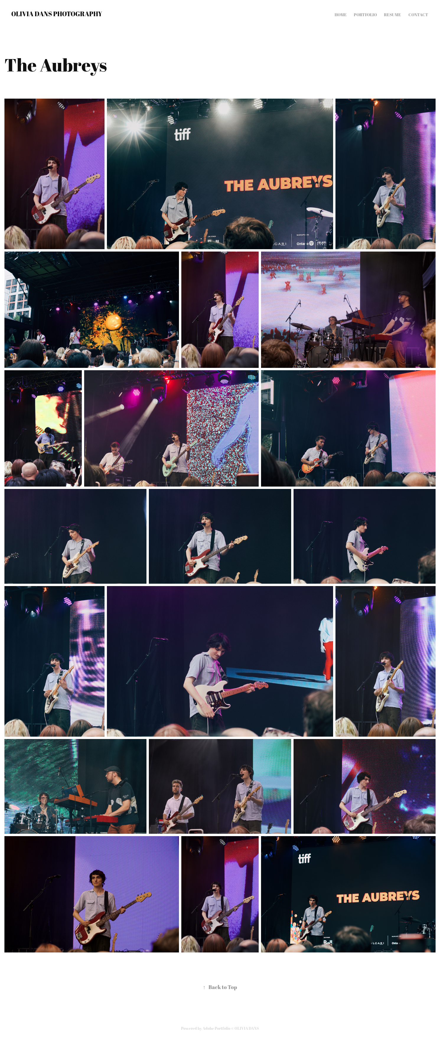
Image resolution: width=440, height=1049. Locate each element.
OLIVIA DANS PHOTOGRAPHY (56, 13)
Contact (418, 14)
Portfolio (365, 14)
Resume (392, 14)
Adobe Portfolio (216, 1028)
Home (341, 14)
